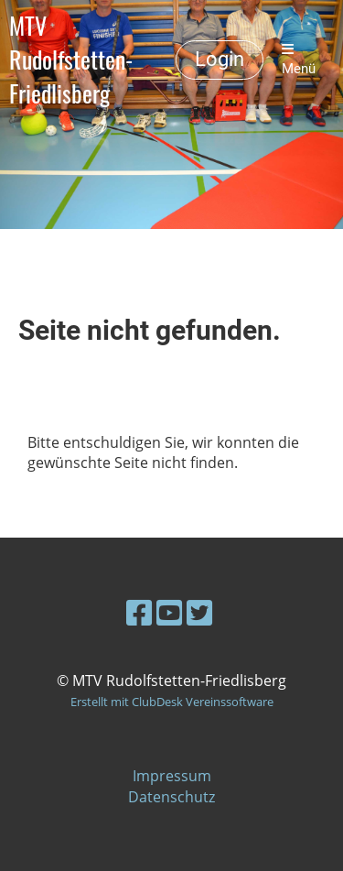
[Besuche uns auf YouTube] (169, 612)
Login (219, 59)
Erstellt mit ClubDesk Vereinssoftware (171, 701)
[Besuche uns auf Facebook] (139, 612)
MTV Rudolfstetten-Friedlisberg (71, 59)
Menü (299, 59)
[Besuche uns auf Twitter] (199, 612)
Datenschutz (171, 797)
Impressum (172, 776)
